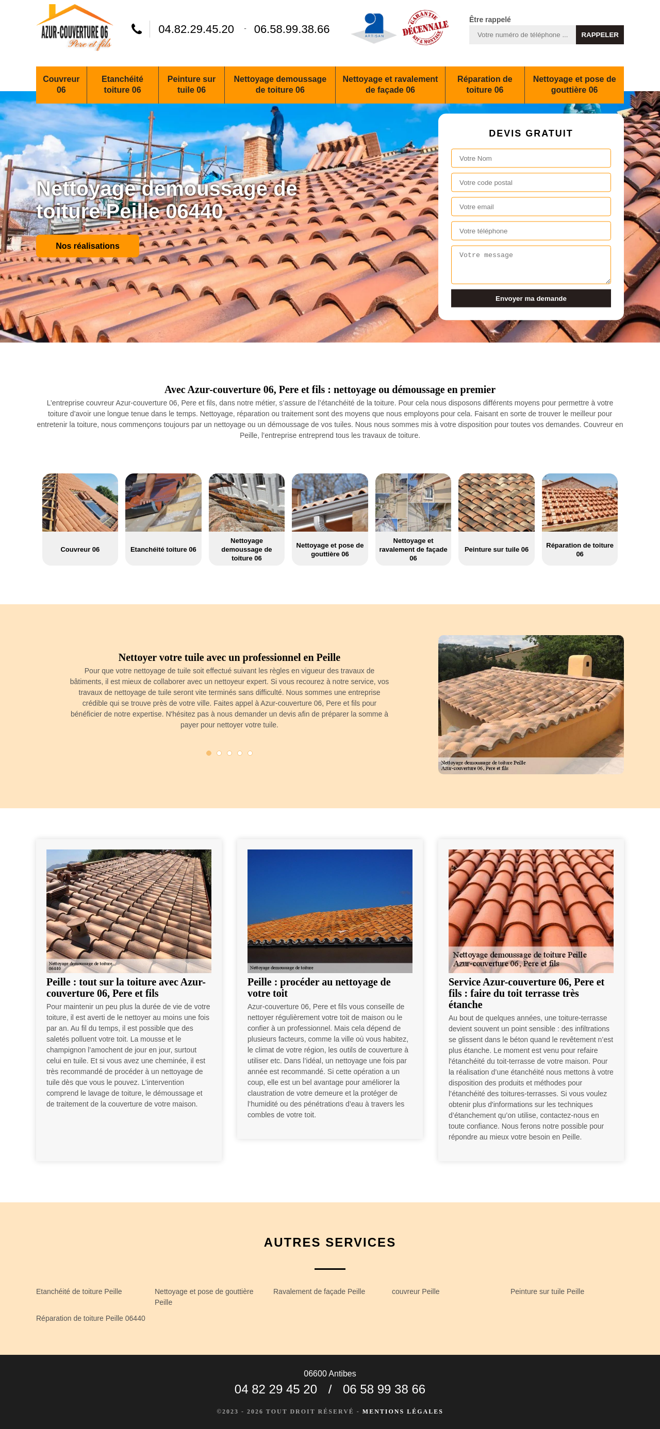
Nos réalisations (88, 245)
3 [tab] (229, 753)
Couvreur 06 (61, 84)
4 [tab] (239, 753)
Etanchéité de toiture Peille (79, 1291)
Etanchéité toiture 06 (122, 84)
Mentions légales (402, 1411)
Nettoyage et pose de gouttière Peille (204, 1296)
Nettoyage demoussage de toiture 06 (280, 84)
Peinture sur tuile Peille (547, 1291)
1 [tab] (208, 753)
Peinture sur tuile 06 (192, 84)
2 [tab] (219, 753)
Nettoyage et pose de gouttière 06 (574, 84)
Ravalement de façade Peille (319, 1291)
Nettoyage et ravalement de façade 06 (390, 84)
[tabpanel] (229, 695)
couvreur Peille (416, 1291)
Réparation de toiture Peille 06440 (90, 1318)
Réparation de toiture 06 (485, 84)
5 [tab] (250, 753)
